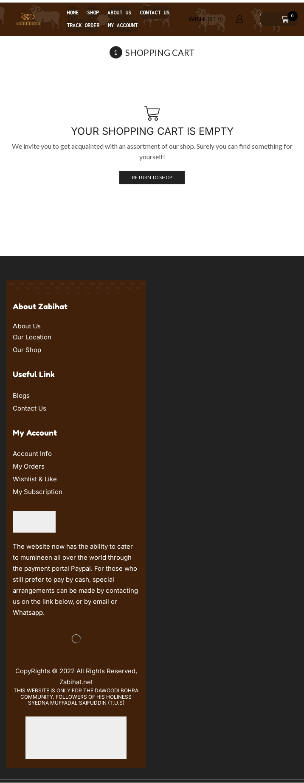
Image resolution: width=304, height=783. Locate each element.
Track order (83, 25)
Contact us (154, 12)
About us (119, 12)
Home (73, 12)
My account (123, 25)
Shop (93, 12)
